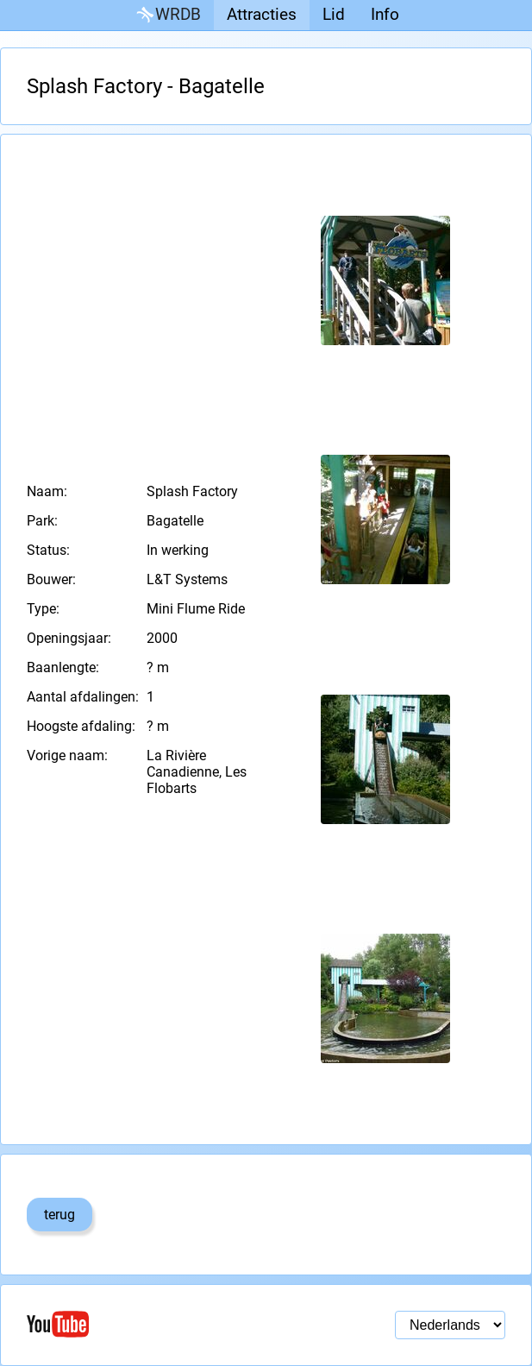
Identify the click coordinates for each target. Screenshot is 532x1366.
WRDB (167, 15)
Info (385, 14)
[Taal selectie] (450, 1325)
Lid (333, 14)
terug (59, 1214)
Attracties (262, 14)
